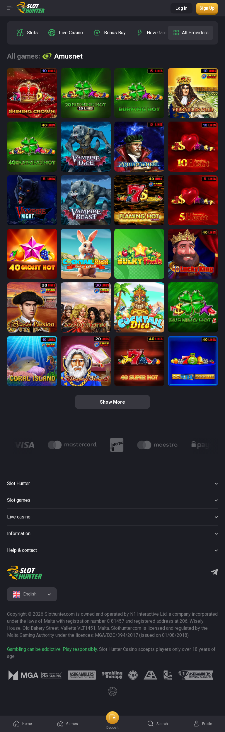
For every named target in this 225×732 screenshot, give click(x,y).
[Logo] (24, 445)
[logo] (24, 573)
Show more (112, 402)
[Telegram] (214, 572)
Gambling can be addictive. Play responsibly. (52, 649)
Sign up (207, 8)
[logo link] (51, 675)
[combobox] (32, 594)
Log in (181, 8)
